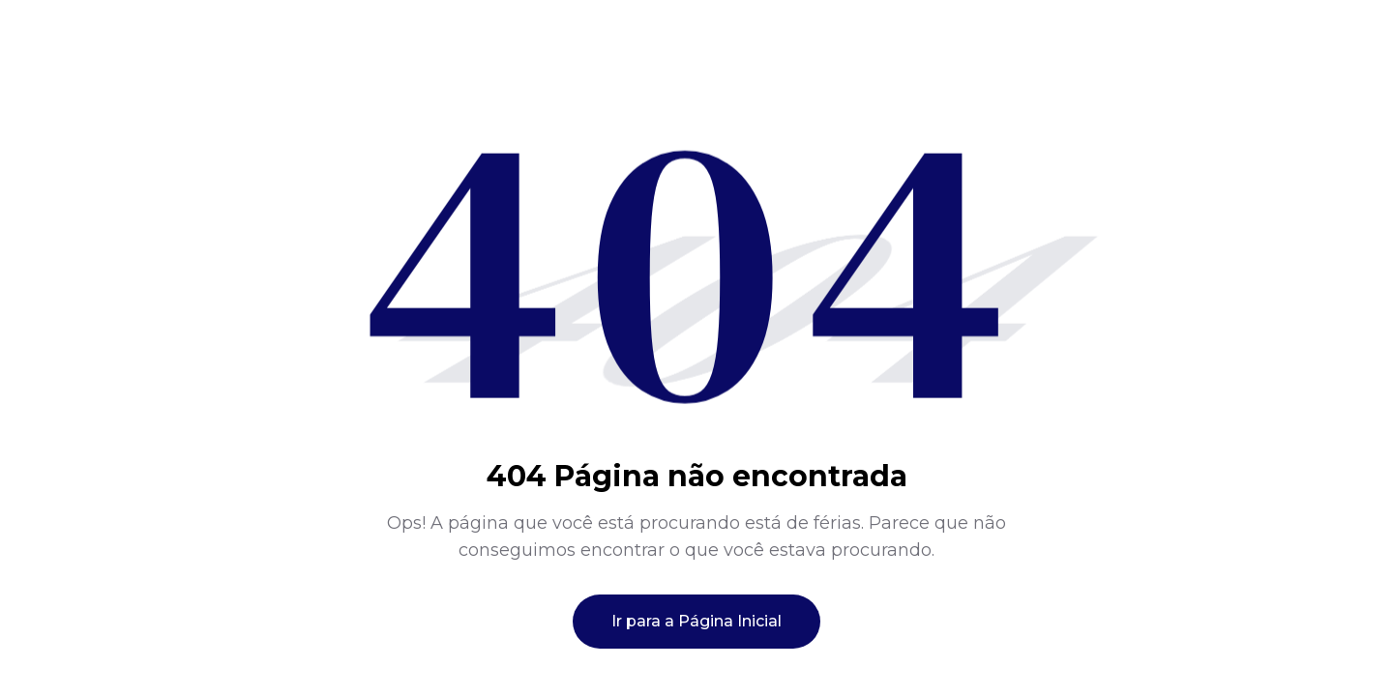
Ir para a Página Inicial (696, 621)
